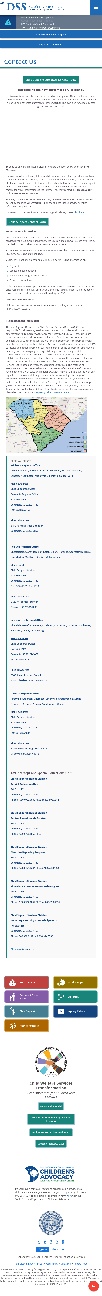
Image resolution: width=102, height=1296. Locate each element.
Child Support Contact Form (27, 222)
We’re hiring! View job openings (38, 17)
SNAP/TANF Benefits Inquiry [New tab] (51, 34)
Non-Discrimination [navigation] (24, 1263)
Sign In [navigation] (42, 1249)
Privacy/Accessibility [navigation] (47, 1263)
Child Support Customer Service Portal (51, 80)
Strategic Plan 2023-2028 (51, 1143)
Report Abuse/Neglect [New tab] (51, 44)
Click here (16, 949)
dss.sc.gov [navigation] (58, 1249)
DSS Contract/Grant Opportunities (39, 24)
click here (79, 212)
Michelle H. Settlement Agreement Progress (51, 1119)
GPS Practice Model (51, 1106)
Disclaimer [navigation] (65, 1263)
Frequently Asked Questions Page (51, 392)
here (69, 1195)
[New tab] (39, 1241)
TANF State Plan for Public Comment (40, 27)
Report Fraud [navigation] (81, 1263)
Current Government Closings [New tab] (37, 20)
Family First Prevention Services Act (51, 1132)
